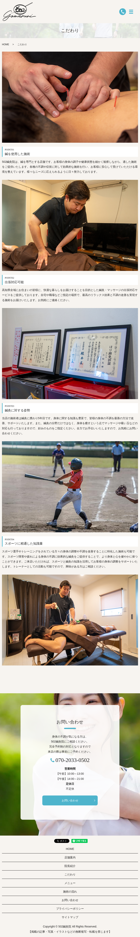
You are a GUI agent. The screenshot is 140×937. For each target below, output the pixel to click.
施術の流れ (70, 891)
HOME (5, 44)
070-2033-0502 (72, 760)
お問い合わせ (70, 800)
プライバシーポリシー (70, 908)
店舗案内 (70, 857)
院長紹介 (70, 866)
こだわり (70, 874)
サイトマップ (70, 917)
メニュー (70, 883)
